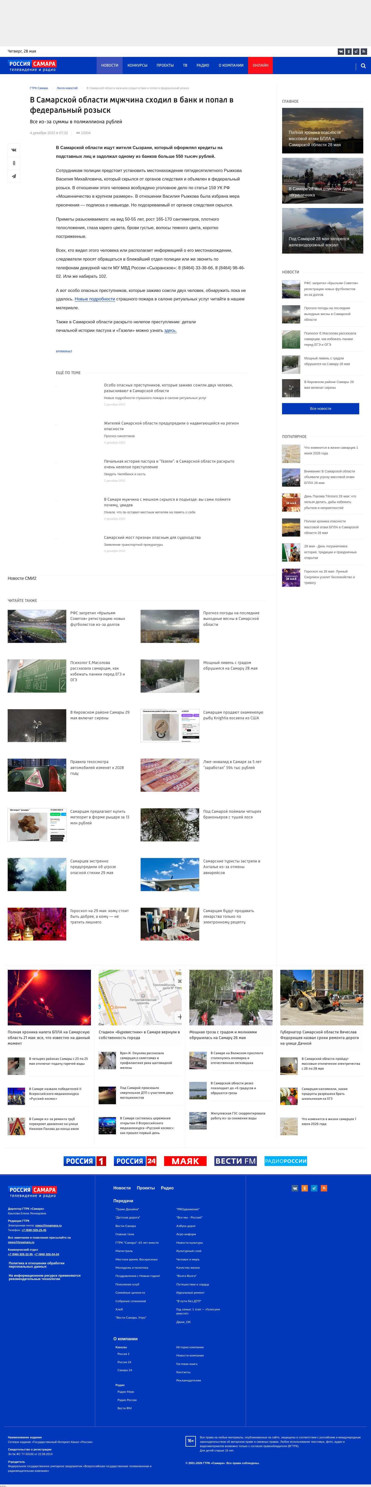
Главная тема (124, 1234)
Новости (109, 66)
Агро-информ (186, 1234)
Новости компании (190, 1355)
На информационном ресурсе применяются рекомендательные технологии (45, 1277)
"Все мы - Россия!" (189, 1217)
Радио (203, 66)
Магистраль (124, 1251)
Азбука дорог (186, 1226)
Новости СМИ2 (22, 578)
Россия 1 (123, 1353)
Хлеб (119, 1309)
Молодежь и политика (131, 1267)
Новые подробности (95, 299)
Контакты (183, 1372)
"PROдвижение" (188, 1209)
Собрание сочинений (130, 1301)
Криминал (64, 351)
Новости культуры (189, 1242)
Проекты (165, 66)
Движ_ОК (183, 1322)
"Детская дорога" (127, 1217)
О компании (231, 66)
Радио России (127, 1400)
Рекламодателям (188, 1380)
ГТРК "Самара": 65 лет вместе (137, 1242)
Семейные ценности (130, 1292)
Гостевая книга (187, 1364)
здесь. (170, 330)
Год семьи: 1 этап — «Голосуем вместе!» (198, 1311)
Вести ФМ (124, 1408)
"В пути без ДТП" (188, 1301)
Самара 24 (124, 1370)
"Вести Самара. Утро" (130, 1317)
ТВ (185, 66)
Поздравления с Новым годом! (137, 1276)
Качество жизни (188, 1267)
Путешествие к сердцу (192, 1284)
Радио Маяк (125, 1391)
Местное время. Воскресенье (136, 1259)
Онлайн (260, 66)
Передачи (123, 1201)
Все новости (320, 409)
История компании (190, 1347)
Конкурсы (137, 66)
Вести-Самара (125, 1226)
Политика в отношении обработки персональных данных (36, 1264)
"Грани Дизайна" (127, 1209)
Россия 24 (124, 1362)
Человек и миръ (188, 1259)
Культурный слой (188, 1251)
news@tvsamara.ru (48, 1225)
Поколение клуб (127, 1284)
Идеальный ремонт (190, 1292)
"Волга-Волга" (186, 1276)
